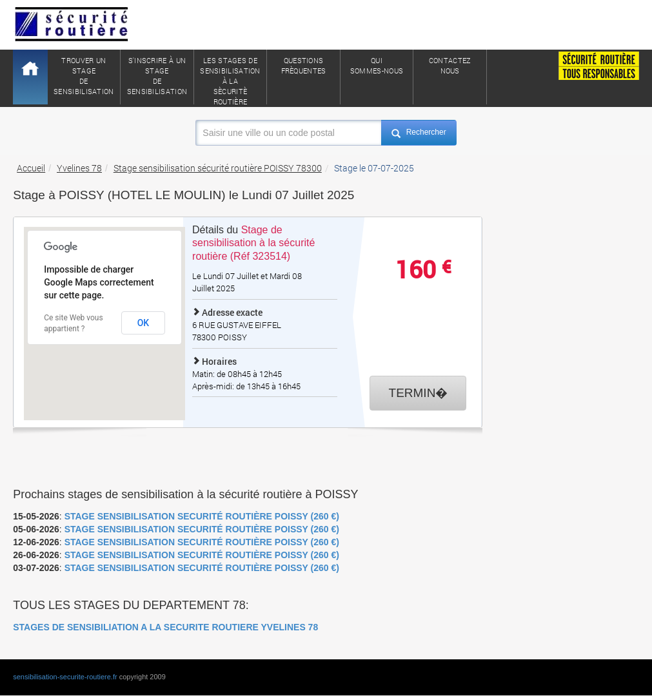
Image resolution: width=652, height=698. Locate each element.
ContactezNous (450, 65)
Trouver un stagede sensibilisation (84, 75)
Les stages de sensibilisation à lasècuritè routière (230, 79)
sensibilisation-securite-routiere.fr (65, 677)
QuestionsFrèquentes (303, 65)
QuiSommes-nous (376, 65)
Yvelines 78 (79, 168)
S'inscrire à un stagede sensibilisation (157, 75)
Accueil (31, 168)
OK (143, 323)
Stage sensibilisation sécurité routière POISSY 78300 (218, 168)
